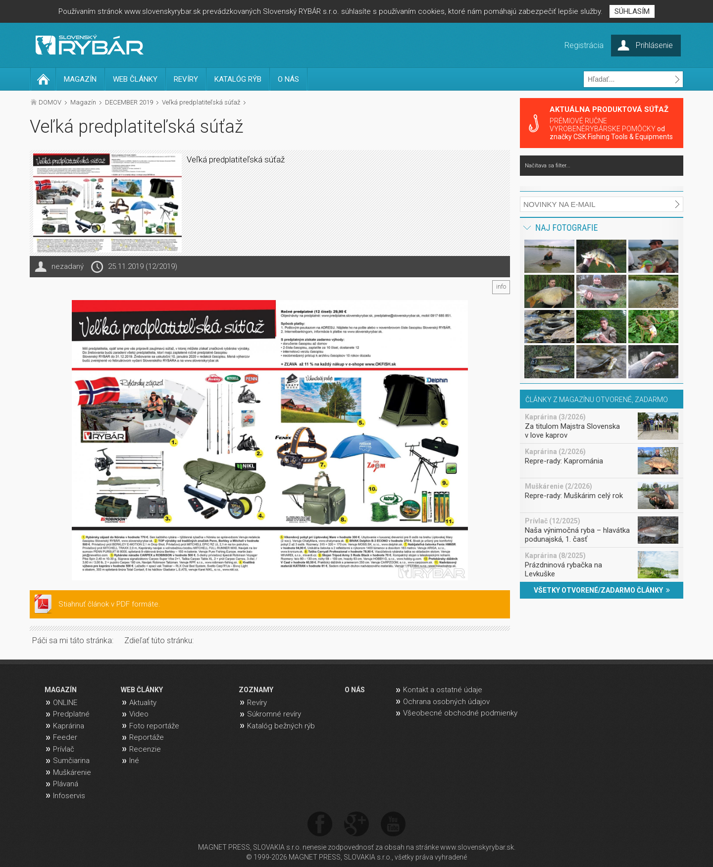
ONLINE (65, 702)
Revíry (257, 702)
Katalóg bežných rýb (281, 725)
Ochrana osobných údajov (446, 701)
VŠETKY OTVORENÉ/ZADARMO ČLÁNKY (602, 590)
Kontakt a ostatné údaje (442, 689)
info (501, 286)
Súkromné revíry (274, 714)
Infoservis (69, 795)
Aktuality (142, 702)
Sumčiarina (71, 760)
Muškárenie (72, 772)
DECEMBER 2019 (129, 102)
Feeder (65, 737)
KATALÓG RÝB (237, 79)
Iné (134, 760)
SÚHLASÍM (632, 11)
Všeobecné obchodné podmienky (460, 713)
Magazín (83, 102)
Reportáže (146, 737)
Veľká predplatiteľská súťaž (201, 102)
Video (139, 714)
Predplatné (71, 714)
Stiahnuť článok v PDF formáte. (109, 604)
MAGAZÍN (80, 79)
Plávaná (65, 783)
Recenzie (145, 749)
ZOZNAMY (256, 690)
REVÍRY (186, 79)
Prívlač (63, 749)
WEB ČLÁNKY (135, 79)
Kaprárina (68, 725)
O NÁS (288, 79)
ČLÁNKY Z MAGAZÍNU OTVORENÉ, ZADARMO (596, 400)
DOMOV (50, 102)
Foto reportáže (154, 725)
